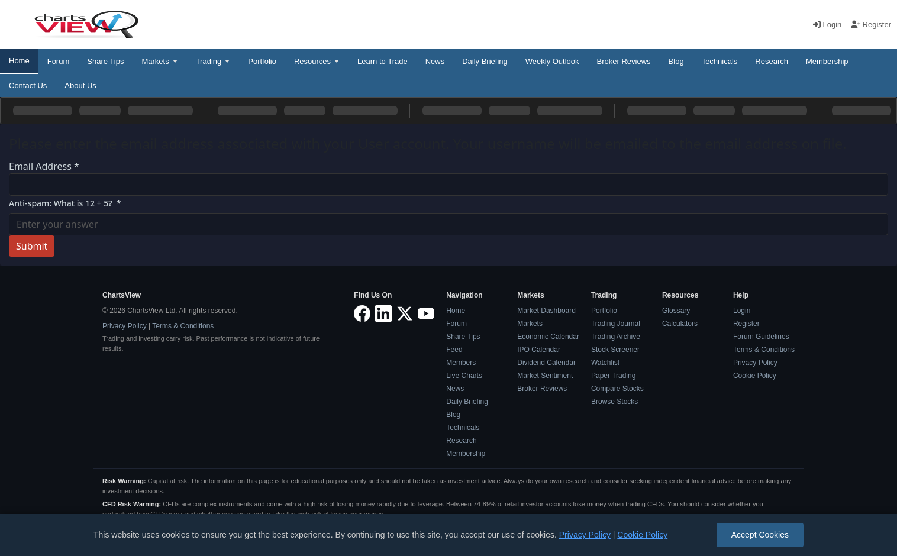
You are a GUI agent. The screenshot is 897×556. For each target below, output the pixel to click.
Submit (31, 246)
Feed (454, 349)
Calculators (680, 323)
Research (771, 61)
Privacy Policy (124, 326)
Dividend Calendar (546, 362)
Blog (676, 61)
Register (871, 24)
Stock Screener (615, 349)
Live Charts (464, 375)
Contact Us (28, 85)
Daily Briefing (485, 61)
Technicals (720, 61)
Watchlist (605, 362)
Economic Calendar (548, 336)
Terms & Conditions (183, 326)
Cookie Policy (754, 375)
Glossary (676, 310)
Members (461, 362)
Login (828, 24)
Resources (312, 61)
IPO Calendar (538, 349)
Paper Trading (613, 375)
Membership (827, 61)
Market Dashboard (546, 310)
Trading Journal (615, 323)
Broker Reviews (624, 61)
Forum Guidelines (761, 336)
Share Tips (105, 61)
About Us (80, 85)
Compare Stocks (617, 388)
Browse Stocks (614, 401)
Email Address (44, 166)
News (435, 61)
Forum (58, 61)
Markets (155, 61)
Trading (209, 61)
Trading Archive (615, 336)
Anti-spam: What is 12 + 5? (65, 203)
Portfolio (262, 61)
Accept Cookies (760, 534)
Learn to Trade (382, 61)
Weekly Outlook (552, 61)
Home (19, 60)
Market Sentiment (545, 375)
